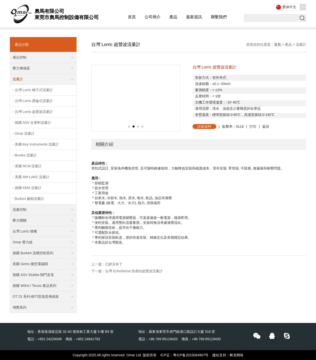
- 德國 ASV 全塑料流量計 (32, 123)
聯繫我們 (219, 17)
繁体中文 (289, 7)
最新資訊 (194, 17)
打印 (252, 126)
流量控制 (19, 210)
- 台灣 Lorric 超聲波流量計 (33, 112)
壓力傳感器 (21, 68)
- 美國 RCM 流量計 (27, 166)
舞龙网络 (236, 355)
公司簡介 (152, 17)
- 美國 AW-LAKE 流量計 (31, 177)
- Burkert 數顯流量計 (28, 199)
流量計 (18, 79)
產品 (173, 17)
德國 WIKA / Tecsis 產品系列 (34, 286)
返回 (265, 126)
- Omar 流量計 (24, 133)
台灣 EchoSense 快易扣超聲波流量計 (134, 271)
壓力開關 (19, 220)
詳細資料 (204, 126)
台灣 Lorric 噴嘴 (25, 231)
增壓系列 (19, 307)
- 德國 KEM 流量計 (27, 188)
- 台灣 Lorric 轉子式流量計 (33, 90)
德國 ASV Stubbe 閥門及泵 (33, 275)
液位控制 (19, 57)
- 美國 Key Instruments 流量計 (36, 144)
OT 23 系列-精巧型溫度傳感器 (36, 296)
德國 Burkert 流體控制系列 (33, 253)
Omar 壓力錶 (23, 242)
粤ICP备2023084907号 (190, 355)
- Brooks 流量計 (25, 155)
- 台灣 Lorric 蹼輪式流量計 (33, 101)
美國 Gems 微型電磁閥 (30, 264)
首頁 (132, 17)
